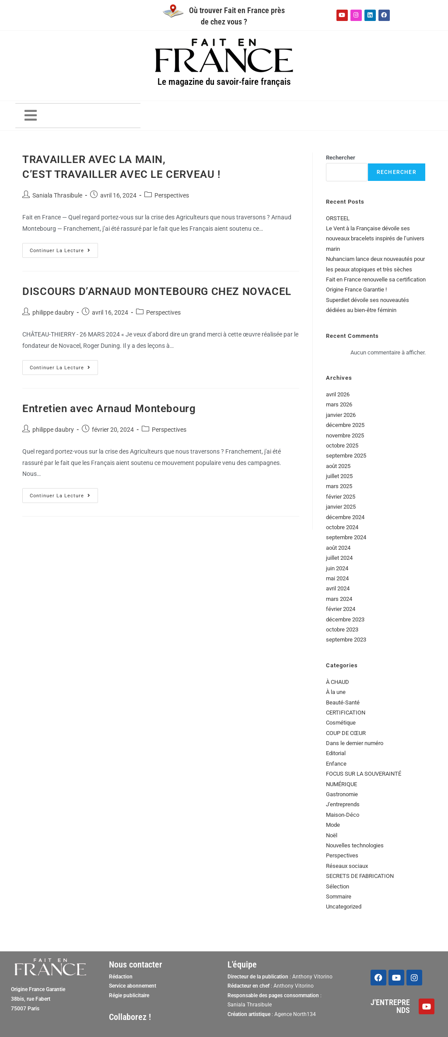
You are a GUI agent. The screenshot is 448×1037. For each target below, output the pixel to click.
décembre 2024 (345, 517)
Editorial (336, 753)
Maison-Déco (342, 815)
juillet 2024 (339, 558)
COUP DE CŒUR (346, 733)
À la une (336, 692)
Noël (331, 835)
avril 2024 (338, 588)
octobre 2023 (342, 629)
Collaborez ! (130, 1017)
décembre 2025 (345, 425)
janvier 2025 (341, 506)
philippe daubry (53, 312)
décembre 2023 (345, 619)
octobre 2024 (342, 527)
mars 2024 (339, 599)
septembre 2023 (346, 639)
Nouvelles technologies (355, 845)
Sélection (337, 886)
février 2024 (340, 609)
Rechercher (340, 157)
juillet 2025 (339, 476)
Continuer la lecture (60, 250)
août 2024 (338, 548)
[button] (31, 116)
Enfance (336, 763)
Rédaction (121, 977)
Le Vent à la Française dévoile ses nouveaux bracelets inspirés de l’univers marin (375, 238)
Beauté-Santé (343, 702)
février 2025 (340, 496)
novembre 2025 (345, 435)
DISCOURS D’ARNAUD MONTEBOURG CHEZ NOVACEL (156, 291)
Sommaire (338, 896)
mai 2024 (337, 578)
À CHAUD (337, 682)
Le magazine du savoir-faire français (224, 81)
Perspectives (171, 195)
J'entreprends (343, 804)
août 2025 (338, 466)
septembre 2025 (346, 455)
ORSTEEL (338, 218)
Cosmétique (341, 722)
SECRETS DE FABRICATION (360, 876)
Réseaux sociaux (347, 866)
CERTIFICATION (345, 712)
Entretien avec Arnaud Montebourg (109, 408)
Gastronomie (342, 794)
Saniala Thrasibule (57, 195)
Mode (333, 825)
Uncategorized (343, 906)
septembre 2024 (346, 537)
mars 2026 (339, 404)
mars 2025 (339, 486)
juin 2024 (337, 568)
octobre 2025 (342, 445)
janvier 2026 (341, 415)
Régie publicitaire (129, 995)
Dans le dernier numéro (354, 743)
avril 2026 (338, 394)
